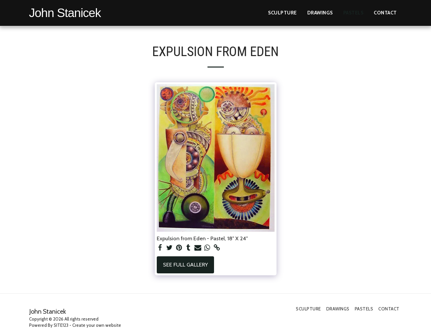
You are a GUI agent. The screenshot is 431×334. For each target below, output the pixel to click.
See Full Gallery (185, 264)
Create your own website (96, 325)
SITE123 (61, 325)
